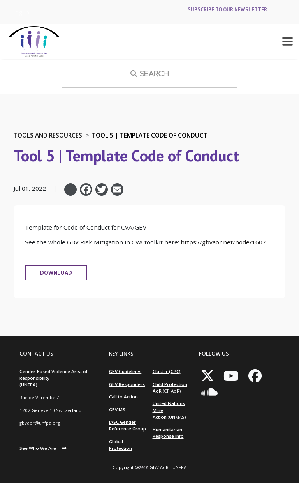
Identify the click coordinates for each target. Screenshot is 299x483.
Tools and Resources (48, 135)
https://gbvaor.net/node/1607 (223, 242)
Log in (20, 12)
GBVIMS (117, 409)
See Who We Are (37, 448)
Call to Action (123, 397)
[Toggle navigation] (287, 41)
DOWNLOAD (56, 272)
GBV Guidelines (125, 371)
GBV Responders (127, 384)
